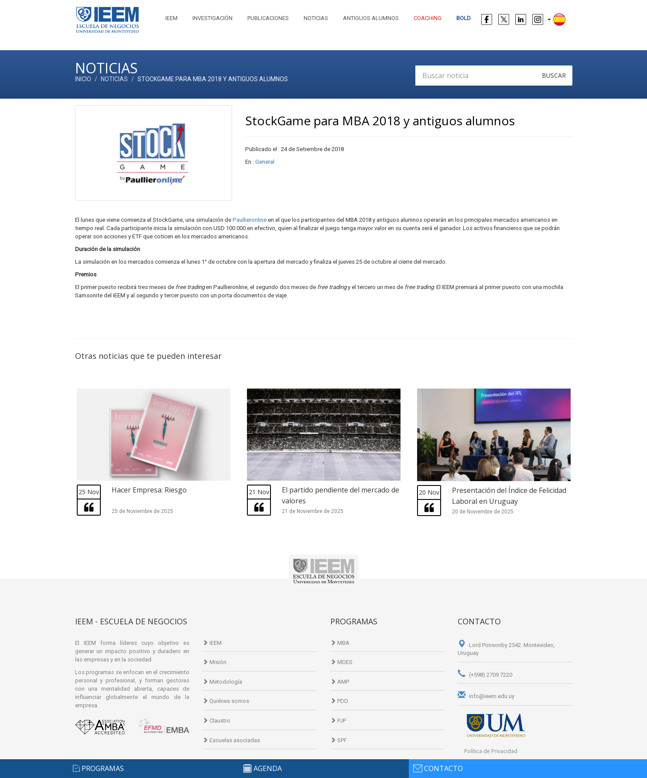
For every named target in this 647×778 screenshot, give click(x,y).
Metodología (222, 681)
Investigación (212, 18)
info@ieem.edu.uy (486, 696)
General (264, 161)
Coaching (428, 18)
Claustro (216, 720)
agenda (267, 768)
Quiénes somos (225, 701)
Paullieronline (250, 220)
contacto (443, 768)
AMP (339, 681)
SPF (338, 740)
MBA (339, 643)
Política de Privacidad (490, 751)
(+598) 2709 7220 (485, 674)
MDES (341, 662)
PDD (339, 701)
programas (103, 768)
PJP (338, 720)
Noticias (316, 18)
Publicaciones (268, 18)
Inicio (83, 79)
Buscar (554, 75)
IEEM (171, 18)
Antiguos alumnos (371, 18)
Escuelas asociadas (231, 740)
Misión (214, 662)
